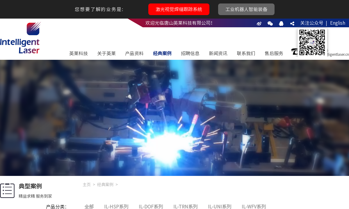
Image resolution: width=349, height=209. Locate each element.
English (337, 23)
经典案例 (162, 53)
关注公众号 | (313, 23)
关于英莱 (106, 53)
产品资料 (134, 53)
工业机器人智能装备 (246, 9)
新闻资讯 (218, 53)
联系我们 (246, 53)
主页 (87, 185)
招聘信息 (190, 53)
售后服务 (274, 53)
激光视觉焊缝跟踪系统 (179, 9)
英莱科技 (78, 53)
